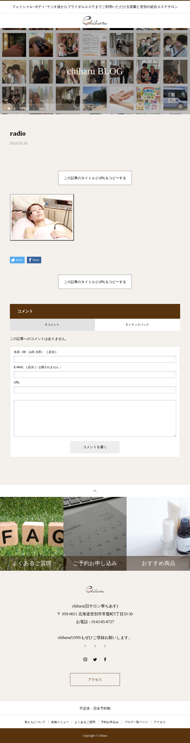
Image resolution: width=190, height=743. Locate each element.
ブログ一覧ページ (136, 722)
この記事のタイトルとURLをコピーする (95, 178)
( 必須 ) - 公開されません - (37, 367)
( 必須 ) (35, 351)
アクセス (95, 679)
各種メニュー (60, 722)
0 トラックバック (137, 324)
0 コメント (52, 324)
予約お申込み (110, 722)
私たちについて (35, 722)
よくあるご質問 (85, 722)
